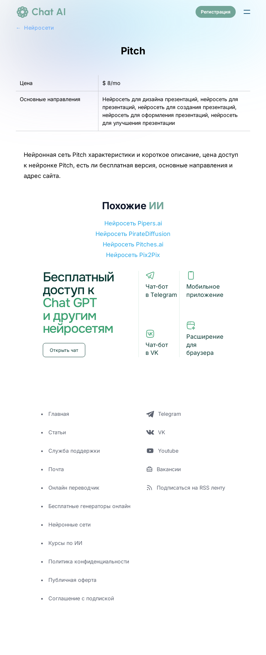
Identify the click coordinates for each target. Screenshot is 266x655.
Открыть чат (64, 350)
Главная (58, 414)
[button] (247, 12)
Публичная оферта (72, 580)
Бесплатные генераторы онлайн (89, 506)
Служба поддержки (74, 450)
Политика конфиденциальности (88, 561)
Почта (56, 469)
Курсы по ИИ (65, 543)
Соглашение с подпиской (81, 598)
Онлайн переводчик (73, 487)
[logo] (41, 11)
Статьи (57, 432)
